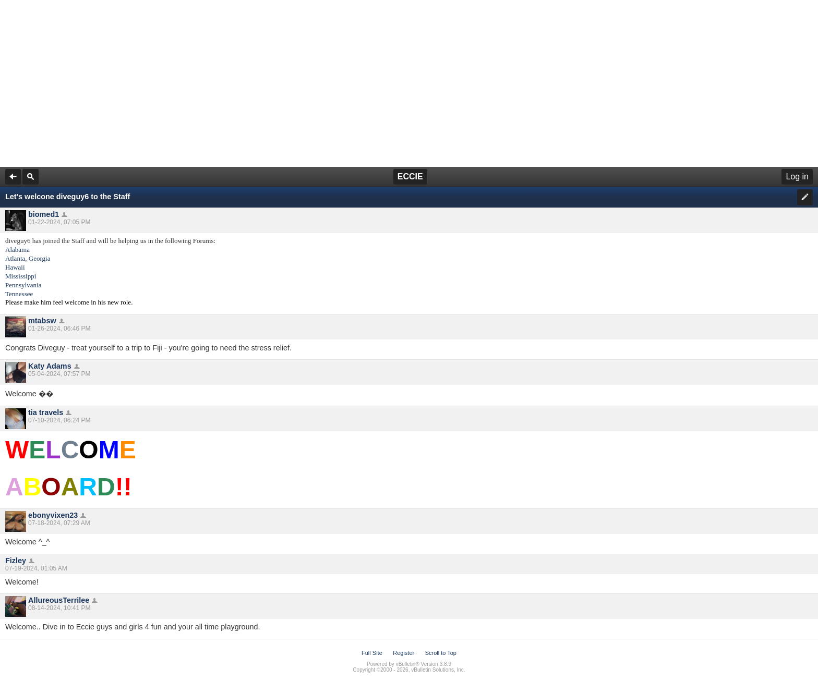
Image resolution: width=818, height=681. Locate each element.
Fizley (15, 560)
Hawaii (15, 267)
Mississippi (20, 276)
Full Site (372, 653)
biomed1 (43, 214)
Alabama (17, 249)
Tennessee (19, 294)
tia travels (45, 412)
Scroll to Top (440, 653)
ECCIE (410, 176)
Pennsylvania (23, 285)
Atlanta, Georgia (27, 258)
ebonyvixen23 (53, 515)
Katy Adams (49, 366)
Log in (797, 176)
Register (403, 653)
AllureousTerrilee (58, 600)
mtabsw (42, 321)
